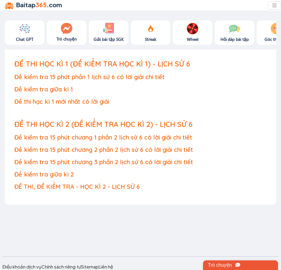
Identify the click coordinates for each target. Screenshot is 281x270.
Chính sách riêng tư (61, 266)
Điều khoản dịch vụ (21, 266)
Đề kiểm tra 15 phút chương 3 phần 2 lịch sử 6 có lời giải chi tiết (103, 162)
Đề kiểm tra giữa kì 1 (43, 89)
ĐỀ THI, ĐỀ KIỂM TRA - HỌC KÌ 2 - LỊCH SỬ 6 (77, 186)
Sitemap (90, 266)
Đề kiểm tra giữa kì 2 (44, 174)
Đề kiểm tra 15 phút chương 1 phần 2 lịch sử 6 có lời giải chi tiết (103, 137)
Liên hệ (106, 266)
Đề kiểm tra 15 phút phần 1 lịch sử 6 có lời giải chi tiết (89, 77)
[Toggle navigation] (274, 5)
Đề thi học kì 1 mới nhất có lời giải (61, 101)
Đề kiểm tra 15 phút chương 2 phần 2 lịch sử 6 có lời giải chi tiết (103, 149)
